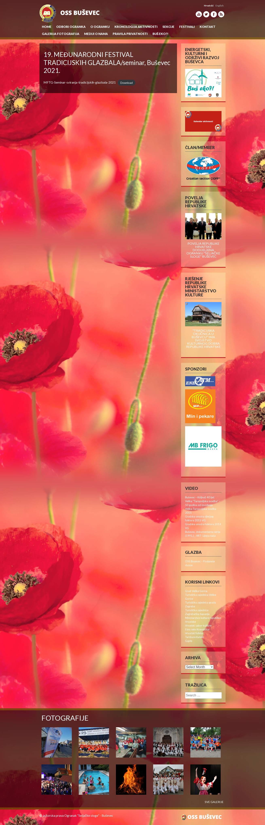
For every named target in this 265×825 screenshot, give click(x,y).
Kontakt (207, 26)
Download (126, 82)
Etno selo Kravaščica (197, 629)
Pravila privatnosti (130, 34)
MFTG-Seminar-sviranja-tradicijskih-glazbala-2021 (79, 82)
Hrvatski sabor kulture (198, 625)
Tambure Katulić (194, 637)
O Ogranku (100, 26)
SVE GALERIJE (214, 802)
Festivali (187, 26)
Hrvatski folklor (194, 633)
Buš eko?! (160, 34)
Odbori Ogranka (71, 26)
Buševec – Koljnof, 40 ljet (199, 497)
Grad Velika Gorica (196, 591)
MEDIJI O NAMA (96, 34)
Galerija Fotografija (60, 34)
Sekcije (168, 26)
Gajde (188, 640)
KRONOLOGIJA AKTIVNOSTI (136, 26)
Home (46, 26)
